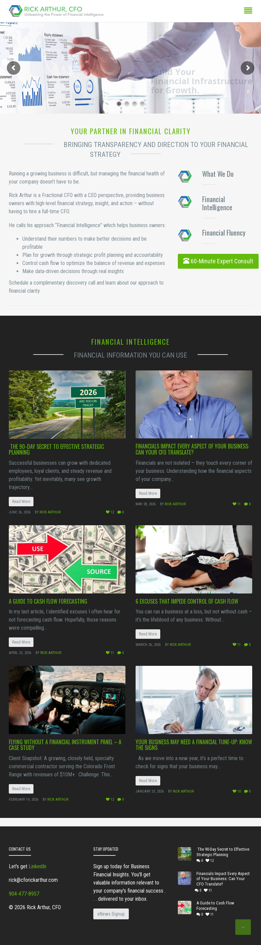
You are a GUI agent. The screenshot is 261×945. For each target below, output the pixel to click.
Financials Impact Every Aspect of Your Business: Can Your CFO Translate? (192, 449)
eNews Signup (111, 914)
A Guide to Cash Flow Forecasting (48, 601)
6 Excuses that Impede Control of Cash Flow (187, 601)
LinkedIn (37, 866)
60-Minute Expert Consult (218, 261)
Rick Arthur (50, 512)
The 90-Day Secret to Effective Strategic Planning (56, 449)
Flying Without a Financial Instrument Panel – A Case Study (65, 745)
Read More (21, 501)
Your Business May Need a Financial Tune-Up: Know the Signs (194, 745)
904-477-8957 (24, 894)
